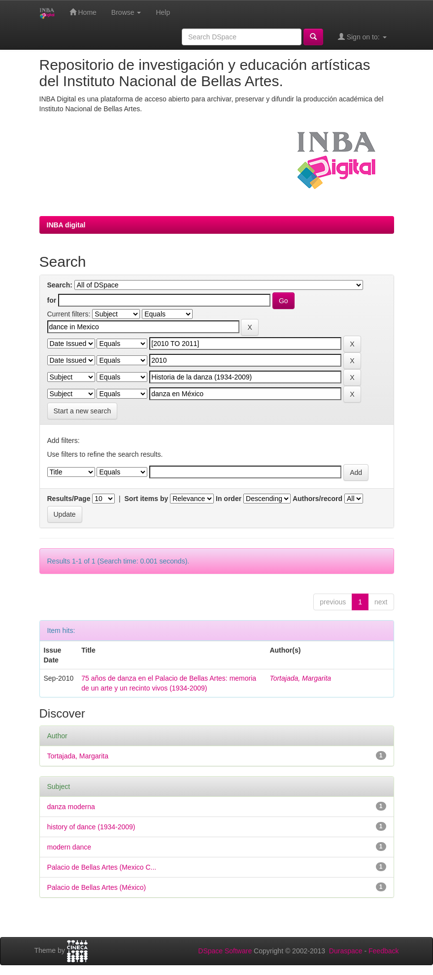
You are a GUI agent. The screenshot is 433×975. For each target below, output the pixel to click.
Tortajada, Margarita (300, 678)
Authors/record (317, 499)
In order (228, 499)
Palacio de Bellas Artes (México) (96, 887)
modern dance (69, 847)
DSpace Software (225, 951)
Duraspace (346, 951)
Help (163, 12)
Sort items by (146, 499)
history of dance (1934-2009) (91, 827)
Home (83, 12)
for (52, 300)
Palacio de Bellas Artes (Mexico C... (102, 867)
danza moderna (71, 807)
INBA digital (66, 225)
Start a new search (82, 411)
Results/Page (69, 499)
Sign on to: (362, 36)
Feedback (383, 951)
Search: (59, 285)
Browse (126, 12)
